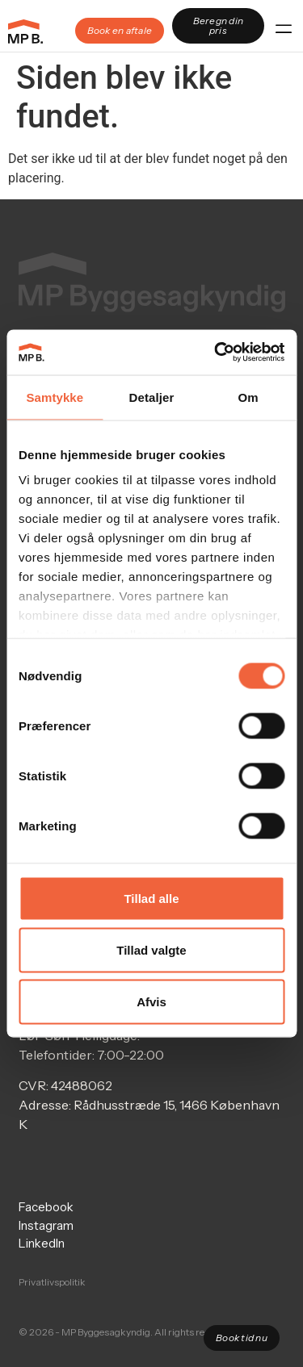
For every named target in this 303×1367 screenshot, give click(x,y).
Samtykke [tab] (54, 396)
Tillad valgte (151, 949)
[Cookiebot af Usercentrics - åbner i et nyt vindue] (215, 352)
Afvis (151, 1001)
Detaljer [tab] (152, 396)
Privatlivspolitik (52, 1282)
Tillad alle (151, 898)
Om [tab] (248, 396)
